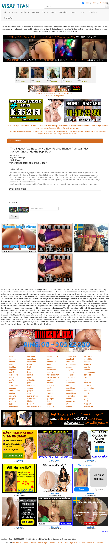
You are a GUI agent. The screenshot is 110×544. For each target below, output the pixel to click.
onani (11, 364)
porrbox (50, 372)
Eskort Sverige (95, 126)
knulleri (30, 364)
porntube (69, 391)
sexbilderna (13, 375)
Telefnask (52, 543)
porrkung (30, 385)
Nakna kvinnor (29, 131)
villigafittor (31, 380)
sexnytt (87, 370)
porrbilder (51, 406)
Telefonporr (73, 126)
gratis (86, 399)
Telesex (40, 126)
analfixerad (51, 370)
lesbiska (50, 391)
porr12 (86, 393)
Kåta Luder (13, 131)
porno (11, 356)
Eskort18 (66, 128)
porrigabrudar (89, 372)
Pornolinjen (99, 543)
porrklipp (87, 375)
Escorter (51, 131)
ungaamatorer (52, 356)
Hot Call (59, 543)
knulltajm (50, 393)
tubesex (12, 362)
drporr (49, 401)
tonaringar (51, 367)
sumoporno (13, 388)
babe (86, 380)
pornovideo (70, 396)
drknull (30, 375)
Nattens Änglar (42, 543)
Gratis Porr (72, 131)
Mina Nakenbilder (83, 126)
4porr (29, 377)
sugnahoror (13, 370)
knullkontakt (52, 380)
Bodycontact (74, 128)
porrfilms (87, 383)
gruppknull (70, 359)
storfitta (87, 367)
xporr (29, 393)
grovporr (12, 399)
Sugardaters (42, 134)
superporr (69, 375)
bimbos (30, 401)
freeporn (12, 401)
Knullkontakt (58, 131)
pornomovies (71, 401)
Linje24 (9, 126)
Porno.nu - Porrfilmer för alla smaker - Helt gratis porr (55, 93)
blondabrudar (71, 364)
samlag (12, 393)
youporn (30, 388)
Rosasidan (53, 128)
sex (85, 396)
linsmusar (13, 359)
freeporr (30, 404)
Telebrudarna (24, 126)
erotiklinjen (70, 362)
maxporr (87, 404)
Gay (94, 3)
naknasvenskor (53, 377)
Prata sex (47, 126)
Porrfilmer (97, 131)
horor (29, 370)
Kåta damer (72, 134)
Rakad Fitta (80, 131)
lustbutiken (88, 406)
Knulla (103, 131)
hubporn (69, 406)
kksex (49, 396)
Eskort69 (20, 131)
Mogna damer (63, 134)
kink (67, 404)
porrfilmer (51, 385)
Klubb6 (59, 128)
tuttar (49, 364)
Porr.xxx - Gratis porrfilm (55, 96)
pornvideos (70, 388)
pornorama (70, 399)
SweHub (12, 367)
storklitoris (31, 399)
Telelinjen (16, 126)
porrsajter (88, 385)
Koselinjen (55, 126)
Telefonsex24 (63, 126)
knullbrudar (31, 362)
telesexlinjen (52, 362)
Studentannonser (41, 131)
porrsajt (50, 383)
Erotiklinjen (90, 543)
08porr (49, 404)
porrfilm (12, 377)
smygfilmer (13, 372)
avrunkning (13, 406)
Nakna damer (52, 134)
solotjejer (69, 370)
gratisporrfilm (52, 399)
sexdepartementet (34, 406)
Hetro (87, 3)
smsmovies (70, 377)
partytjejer (31, 356)
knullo (11, 383)
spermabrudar (14, 391)
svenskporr (13, 385)
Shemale (103, 3)
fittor (29, 372)
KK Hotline (82, 543)
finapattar (88, 391)
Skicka (14, 216)
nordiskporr (31, 359)
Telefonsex (33, 126)
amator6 (87, 362)
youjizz (30, 391)
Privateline (33, 543)
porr (48, 359)
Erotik (65, 131)
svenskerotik (32, 396)
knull (29, 367)
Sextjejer (45, 128)
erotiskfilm (88, 359)
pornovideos (71, 393)
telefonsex (88, 364)
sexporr (69, 380)
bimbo (86, 377)
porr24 (49, 388)
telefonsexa (70, 372)
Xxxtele (66, 543)
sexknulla (88, 356)
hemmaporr (70, 383)
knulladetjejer (71, 356)
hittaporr (69, 367)
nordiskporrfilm (53, 375)
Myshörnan (73, 543)
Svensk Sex (89, 131)
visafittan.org (16, 542)
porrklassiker (89, 388)
